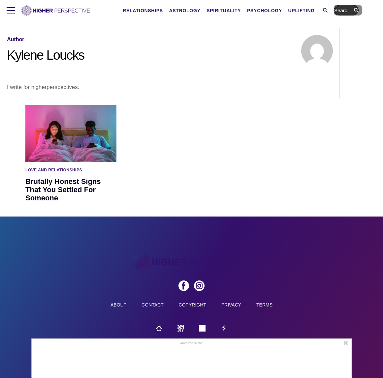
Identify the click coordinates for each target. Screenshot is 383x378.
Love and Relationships (53, 170)
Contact (153, 304)
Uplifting (331, 10)
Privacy (231, 304)
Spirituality (254, 10)
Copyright (192, 304)
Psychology (294, 10)
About (118, 304)
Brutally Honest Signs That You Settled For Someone (63, 189)
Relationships (173, 10)
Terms (264, 304)
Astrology (214, 10)
